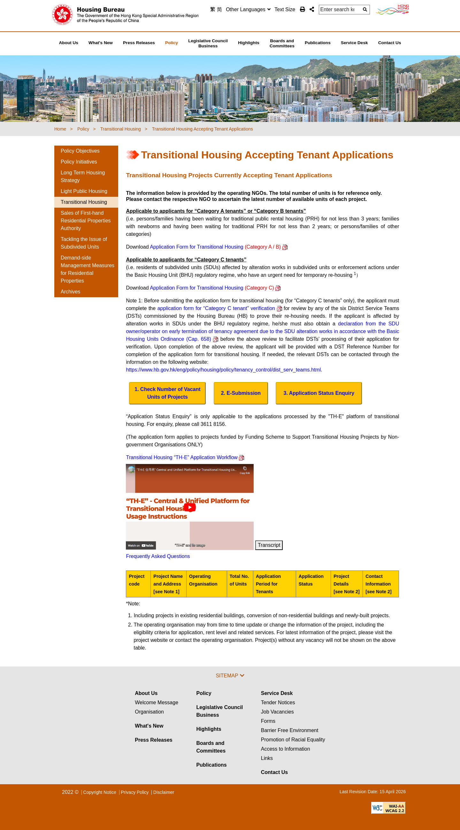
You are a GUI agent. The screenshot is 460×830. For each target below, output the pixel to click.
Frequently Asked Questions (158, 556)
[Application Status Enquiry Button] (319, 393)
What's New (149, 726)
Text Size (284, 9)
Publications (211, 765)
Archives (70, 291)
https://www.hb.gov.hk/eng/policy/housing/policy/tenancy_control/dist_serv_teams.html (223, 369)
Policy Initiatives (79, 161)
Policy (203, 693)
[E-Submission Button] (241, 393)
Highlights (208, 729)
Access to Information (285, 749)
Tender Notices (278, 702)
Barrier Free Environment (289, 730)
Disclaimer (163, 792)
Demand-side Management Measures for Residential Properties (87, 269)
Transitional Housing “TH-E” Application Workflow (185, 457)
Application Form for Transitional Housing (218, 247)
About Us (146, 693)
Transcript (269, 545)
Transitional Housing (84, 202)
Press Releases (153, 740)
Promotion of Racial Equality (293, 739)
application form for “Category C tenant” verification (219, 308)
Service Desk (277, 693)
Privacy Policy (135, 792)
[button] (312, 9)
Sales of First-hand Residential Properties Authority (86, 220)
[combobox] (248, 9)
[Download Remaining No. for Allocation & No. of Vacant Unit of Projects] (167, 393)
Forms (268, 721)
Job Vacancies (277, 711)
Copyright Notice (99, 792)
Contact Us (274, 772)
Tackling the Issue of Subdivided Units (84, 243)
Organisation (149, 711)
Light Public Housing (84, 191)
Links (267, 758)
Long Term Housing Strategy (83, 176)
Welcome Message (156, 702)
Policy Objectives (80, 151)
